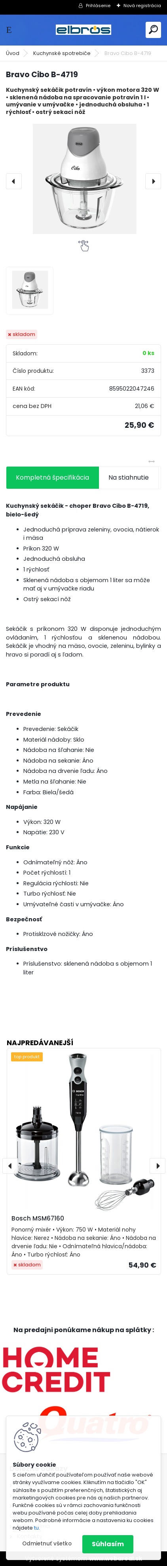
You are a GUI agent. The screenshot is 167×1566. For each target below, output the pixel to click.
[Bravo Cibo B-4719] (83, 181)
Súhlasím (108, 1544)
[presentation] (14, 181)
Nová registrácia (142, 5)
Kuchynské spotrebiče (62, 53)
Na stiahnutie (128, 477)
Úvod (12, 53)
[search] (153, 29)
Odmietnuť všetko (47, 1543)
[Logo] (83, 30)
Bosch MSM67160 (37, 1218)
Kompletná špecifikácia (52, 477)
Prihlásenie (98, 5)
